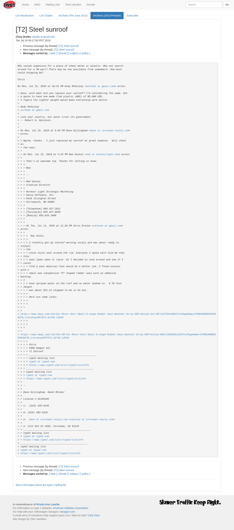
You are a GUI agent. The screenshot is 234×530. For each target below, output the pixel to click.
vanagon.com (67, 511)
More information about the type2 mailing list (41, 484)
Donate (91, 4)
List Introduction (25, 15)
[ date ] (53, 53)
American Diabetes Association (70, 508)
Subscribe (132, 15)
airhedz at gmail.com (100, 86)
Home (26, 4)
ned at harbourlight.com (102, 154)
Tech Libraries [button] (73, 4)
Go (227, 4)
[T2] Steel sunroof (69, 45)
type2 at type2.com (42, 361)
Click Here (94, 515)
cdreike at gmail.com (43, 36)
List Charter (46, 15)
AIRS (37, 4)
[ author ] (85, 53)
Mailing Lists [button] (53, 4)
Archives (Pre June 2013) (72, 15)
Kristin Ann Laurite (47, 504)
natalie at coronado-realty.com (91, 419)
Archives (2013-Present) (107, 15)
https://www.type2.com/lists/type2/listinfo (59, 365)
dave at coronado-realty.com (109, 130)
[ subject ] (73, 53)
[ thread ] (63, 53)
